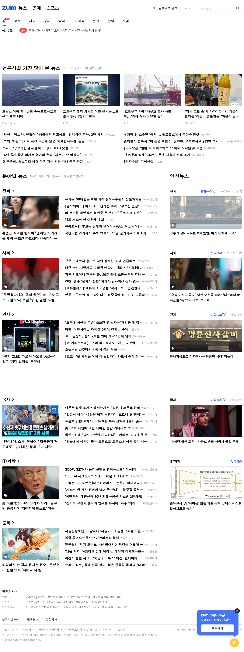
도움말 (121, 629)
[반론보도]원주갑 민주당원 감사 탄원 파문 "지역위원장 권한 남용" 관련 (65, 602)
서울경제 (190, 122)
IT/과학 (78, 20)
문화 (96, 20)
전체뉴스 (32, 619)
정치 (17, 20)
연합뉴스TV (8, 122)
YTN (65, 122)
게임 (125, 20)
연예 (36, 8)
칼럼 (110, 20)
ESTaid (8, 639)
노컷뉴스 (225, 191)
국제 (62, 20)
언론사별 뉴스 (11, 619)
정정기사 (8, 591)
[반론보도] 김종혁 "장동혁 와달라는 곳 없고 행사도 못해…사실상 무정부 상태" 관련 (73, 597)
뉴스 (22, 8)
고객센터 (107, 629)
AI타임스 (236, 461)
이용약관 (28, 629)
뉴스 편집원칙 (10, 629)
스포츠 (52, 8)
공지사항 (92, 629)
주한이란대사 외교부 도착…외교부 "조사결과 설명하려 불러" (65, 30)
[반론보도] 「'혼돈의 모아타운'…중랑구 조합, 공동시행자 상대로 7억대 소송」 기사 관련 (76, 607)
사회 (32, 20)
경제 (47, 20)
